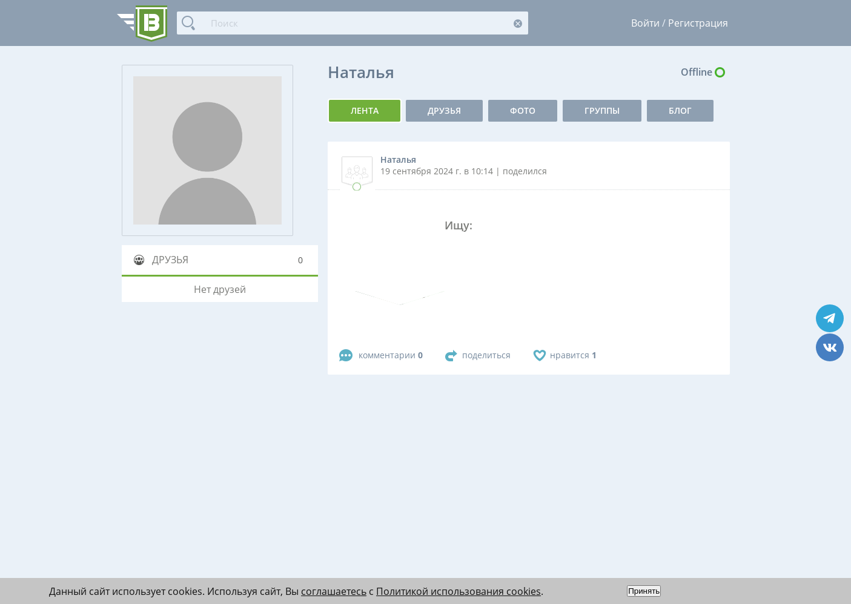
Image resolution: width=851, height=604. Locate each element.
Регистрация (698, 23)
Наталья (398, 159)
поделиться (486, 355)
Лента (365, 110)
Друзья (444, 110)
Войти (645, 23)
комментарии (391, 355)
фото (522, 110)
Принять (644, 591)
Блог (680, 110)
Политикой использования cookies (458, 591)
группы (602, 110)
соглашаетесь (333, 591)
